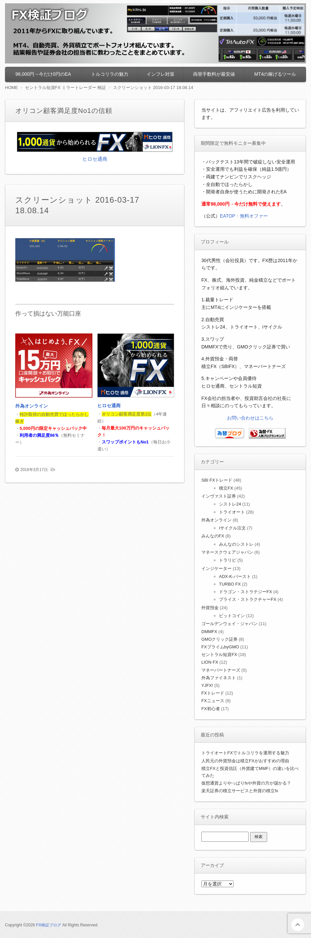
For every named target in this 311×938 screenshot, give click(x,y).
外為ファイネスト (218, 677)
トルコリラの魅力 (109, 74)
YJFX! (207, 685)
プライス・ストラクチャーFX (247, 599)
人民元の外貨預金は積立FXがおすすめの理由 (245, 760)
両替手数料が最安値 (214, 74)
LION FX (209, 662)
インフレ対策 (160, 74)
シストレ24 (230, 504)
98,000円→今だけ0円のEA (43, 74)
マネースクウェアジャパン (227, 552)
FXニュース (212, 700)
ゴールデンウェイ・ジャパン (229, 623)
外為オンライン (31, 406)
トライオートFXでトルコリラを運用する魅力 (245, 752)
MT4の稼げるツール (275, 74)
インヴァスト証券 (218, 496)
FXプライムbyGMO (220, 646)
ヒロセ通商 (94, 159)
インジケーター (216, 568)
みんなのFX (212, 535)
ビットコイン (232, 615)
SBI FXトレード (216, 480)
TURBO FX (230, 584)
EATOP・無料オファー (244, 216)
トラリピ (227, 560)
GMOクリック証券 (219, 639)
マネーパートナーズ (220, 670)
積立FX (226, 488)
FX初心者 (210, 708)
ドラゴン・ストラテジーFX (245, 591)
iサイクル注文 (232, 527)
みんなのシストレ (236, 544)
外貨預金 (210, 607)
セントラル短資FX (219, 654)
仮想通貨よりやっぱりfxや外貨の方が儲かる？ (246, 783)
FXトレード (212, 693)
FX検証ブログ (48, 925)
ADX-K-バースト (235, 576)
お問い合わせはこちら (250, 418)
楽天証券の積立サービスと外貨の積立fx (239, 790)
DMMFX (209, 631)
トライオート (232, 512)
